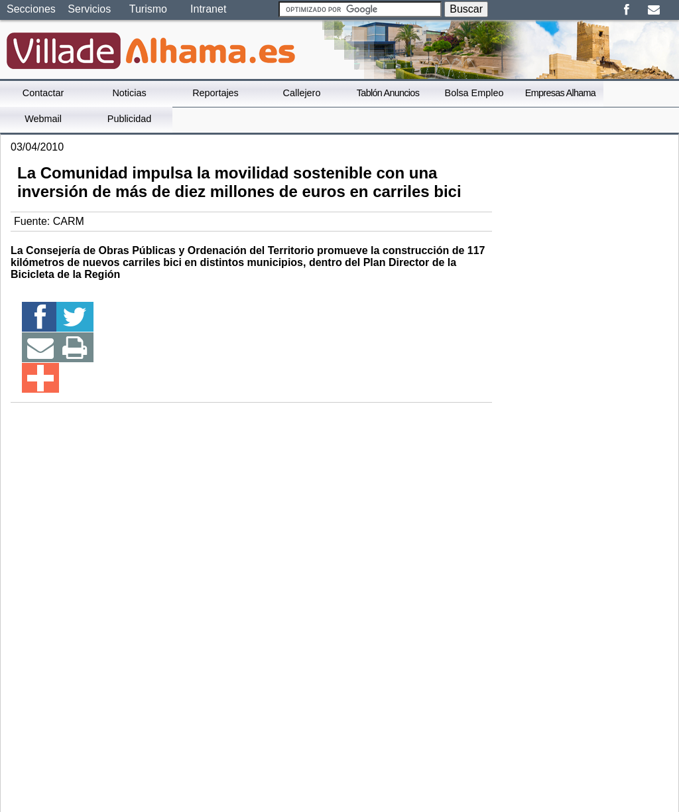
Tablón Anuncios (388, 93)
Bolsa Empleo (474, 93)
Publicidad (129, 118)
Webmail (43, 118)
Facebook (626, 10)
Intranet (208, 9)
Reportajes (215, 93)
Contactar (43, 93)
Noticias (129, 93)
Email (653, 10)
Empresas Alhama (560, 93)
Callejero (302, 93)
